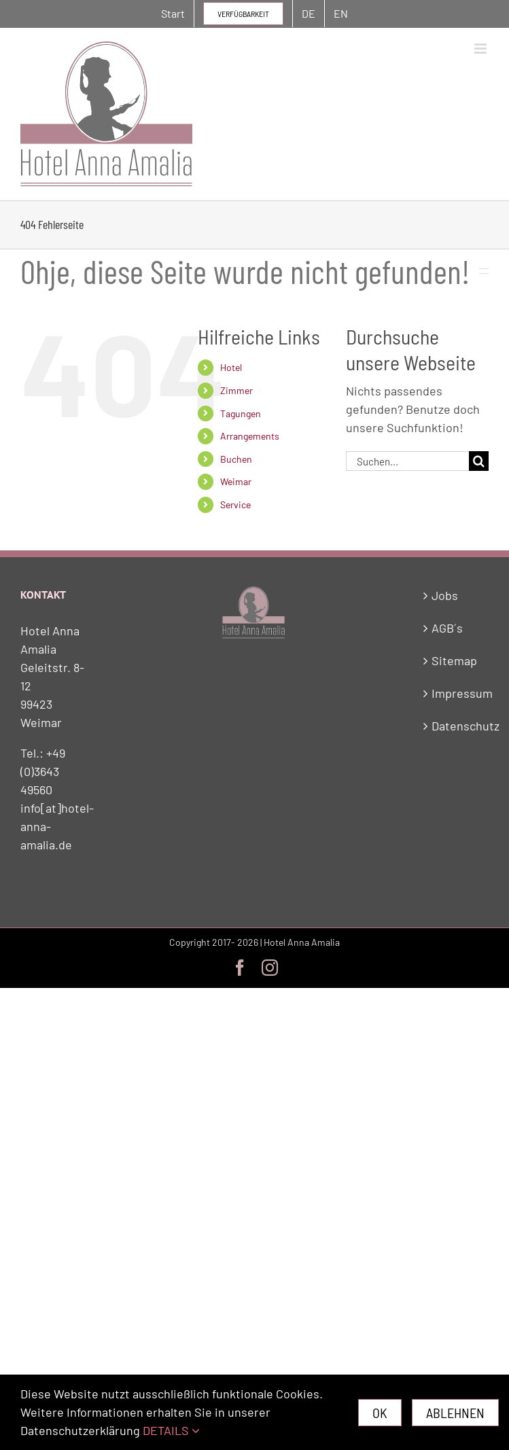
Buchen (236, 459)
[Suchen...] (407, 461)
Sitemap (454, 660)
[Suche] (479, 461)
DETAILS (171, 1430)
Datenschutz (457, 725)
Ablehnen (455, 1412)
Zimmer (236, 390)
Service (235, 504)
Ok (379, 1412)
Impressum (457, 693)
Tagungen (240, 413)
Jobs (445, 595)
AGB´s (447, 627)
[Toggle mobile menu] (481, 48)
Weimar (235, 481)
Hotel (231, 367)
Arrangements (249, 436)
